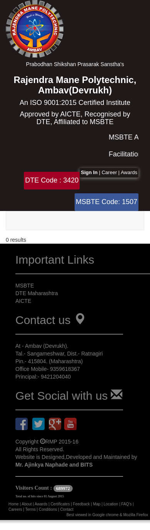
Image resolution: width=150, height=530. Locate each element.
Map (97, 504)
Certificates (60, 504)
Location (111, 504)
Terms (31, 509)
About (27, 504)
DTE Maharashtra (36, 293)
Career (110, 172)
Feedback (82, 504)
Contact (66, 509)
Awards (129, 172)
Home (14, 504)
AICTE (23, 301)
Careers (15, 509)
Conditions (48, 509)
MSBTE (24, 285)
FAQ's (127, 504)
